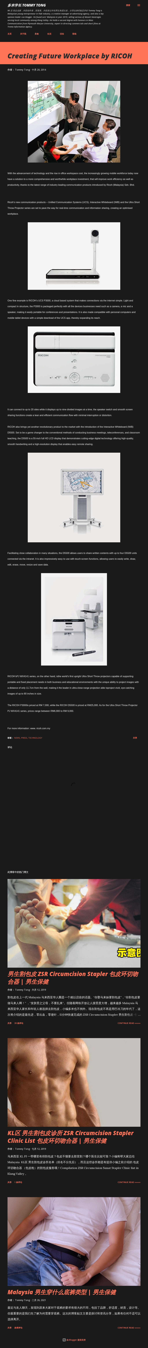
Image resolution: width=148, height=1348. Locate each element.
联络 (74, 33)
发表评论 (18, 1327)
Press (24, 737)
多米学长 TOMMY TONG (27, 5)
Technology (35, 737)
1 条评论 (18, 1182)
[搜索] (128, 5)
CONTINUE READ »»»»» (129, 1023)
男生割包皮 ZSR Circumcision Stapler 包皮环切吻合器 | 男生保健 (73, 977)
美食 (37, 33)
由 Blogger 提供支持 (74, 1339)
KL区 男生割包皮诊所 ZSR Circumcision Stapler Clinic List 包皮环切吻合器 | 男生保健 (70, 1137)
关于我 (23, 33)
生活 (49, 33)
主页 (10, 33)
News (17, 737)
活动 (62, 33)
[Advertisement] (74, 845)
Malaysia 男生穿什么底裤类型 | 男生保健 (62, 1292)
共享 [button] (135, 737)
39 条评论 (18, 1023)
